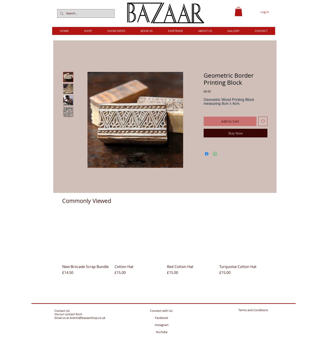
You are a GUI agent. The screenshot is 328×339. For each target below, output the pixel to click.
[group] (164, 248)
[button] (238, 11)
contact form (73, 314)
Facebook (161, 318)
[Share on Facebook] (206, 154)
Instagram (162, 325)
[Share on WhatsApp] (215, 154)
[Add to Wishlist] (263, 121)
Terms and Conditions (253, 310)
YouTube (161, 332)
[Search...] (85, 13)
